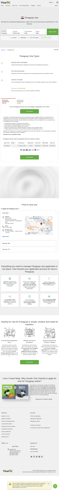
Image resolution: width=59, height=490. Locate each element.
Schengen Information (7, 429)
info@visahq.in (34, 449)
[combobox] (6, 32)
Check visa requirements (8, 421)
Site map (32, 446)
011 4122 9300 (34, 451)
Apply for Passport (6, 418)
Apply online (52, 31)
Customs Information (7, 423)
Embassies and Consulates (8, 426)
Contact (39, 5)
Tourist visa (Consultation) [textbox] (18, 33)
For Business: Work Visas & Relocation (40, 427)
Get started (29, 111)
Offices (4, 443)
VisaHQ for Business (35, 425)
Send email (5, 236)
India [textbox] (25, 33)
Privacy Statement (6, 431)
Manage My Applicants (36, 418)
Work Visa (14, 5)
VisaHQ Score (5, 436)
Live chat (12, 37)
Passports (7, 5)
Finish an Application (35, 416)
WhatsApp (22, 37)
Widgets (33, 5)
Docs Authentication (24, 5)
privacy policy (23, 487)
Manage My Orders (35, 421)
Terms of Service (6, 434)
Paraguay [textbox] (4, 33)
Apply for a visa (5, 416)
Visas (2, 5)
